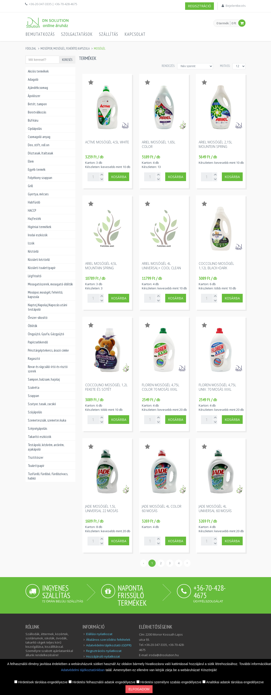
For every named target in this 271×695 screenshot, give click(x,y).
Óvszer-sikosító (38, 317)
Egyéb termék (36, 169)
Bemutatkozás (40, 34)
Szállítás (108, 34)
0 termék (222, 23)
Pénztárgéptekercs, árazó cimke (48, 350)
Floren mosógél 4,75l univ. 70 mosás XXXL (217, 387)
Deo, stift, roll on (38, 145)
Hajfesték (34, 218)
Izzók (31, 243)
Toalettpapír (36, 465)
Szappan (33, 395)
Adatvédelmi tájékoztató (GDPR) (108, 645)
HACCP (32, 210)
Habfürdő (34, 202)
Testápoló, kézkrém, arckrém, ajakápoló (46, 447)
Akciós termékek (38, 71)
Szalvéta (33, 387)
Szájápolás (35, 412)
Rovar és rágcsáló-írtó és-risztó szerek (48, 368)
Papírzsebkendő (38, 342)
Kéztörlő (33, 251)
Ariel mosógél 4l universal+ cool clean (161, 265)
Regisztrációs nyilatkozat (103, 651)
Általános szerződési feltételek (108, 639)
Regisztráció (199, 6)
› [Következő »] (187, 562)
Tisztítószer (35, 457)
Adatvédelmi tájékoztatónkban (83, 670)
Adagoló (33, 79)
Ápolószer (34, 96)
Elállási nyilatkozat (99, 634)
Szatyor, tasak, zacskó (42, 404)
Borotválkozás (37, 112)
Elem (31, 161)
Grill (30, 186)
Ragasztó (34, 358)
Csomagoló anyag (39, 137)
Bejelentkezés (235, 6)
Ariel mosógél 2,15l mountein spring (215, 144)
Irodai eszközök (38, 235)
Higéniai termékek (39, 227)
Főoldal (31, 49)
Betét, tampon (37, 104)
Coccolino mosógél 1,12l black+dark (216, 265)
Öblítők (32, 326)
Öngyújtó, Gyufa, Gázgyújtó (46, 334)
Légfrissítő (34, 276)
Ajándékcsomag (38, 87)
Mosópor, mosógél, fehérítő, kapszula (65, 49)
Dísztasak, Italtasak (40, 153)
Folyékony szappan (40, 177)
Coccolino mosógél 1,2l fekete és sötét (106, 387)
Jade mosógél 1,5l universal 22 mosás (101, 508)
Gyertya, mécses (38, 194)
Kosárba (175, 177)
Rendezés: (168, 66)
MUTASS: (225, 66)
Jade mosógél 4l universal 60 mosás (215, 508)
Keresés (67, 60)
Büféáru (33, 120)
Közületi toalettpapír (41, 268)
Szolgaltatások (77, 34)
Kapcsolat (135, 34)
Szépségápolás (37, 428)
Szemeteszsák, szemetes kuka (47, 420)
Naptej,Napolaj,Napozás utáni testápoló (47, 307)
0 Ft (233, 23)
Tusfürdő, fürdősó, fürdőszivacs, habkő (48, 476)
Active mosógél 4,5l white (107, 142)
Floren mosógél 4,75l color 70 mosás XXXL (160, 387)
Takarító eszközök (39, 436)
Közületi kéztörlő (39, 259)
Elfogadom (138, 689)
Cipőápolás (35, 128)
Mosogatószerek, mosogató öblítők (50, 284)
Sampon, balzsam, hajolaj (44, 379)
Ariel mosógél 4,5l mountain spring (101, 265)
